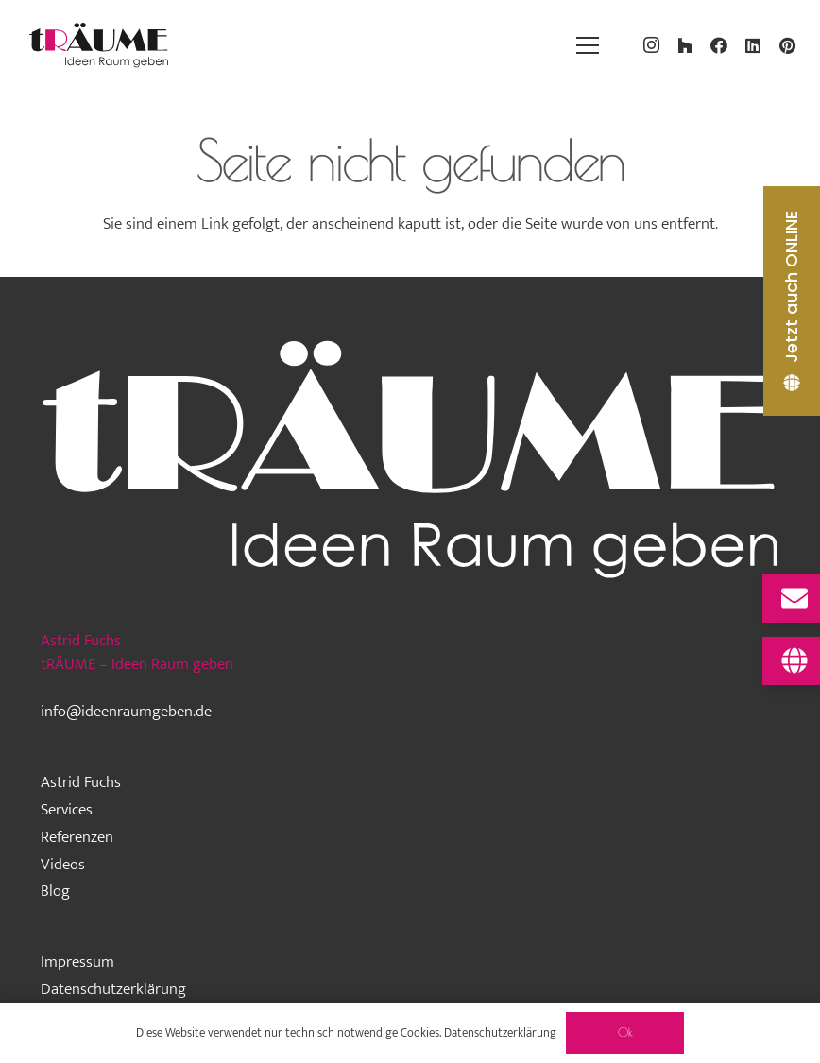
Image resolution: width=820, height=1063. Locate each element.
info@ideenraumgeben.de (126, 711)
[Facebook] (719, 45)
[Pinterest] (787, 45)
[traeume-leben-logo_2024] (99, 45)
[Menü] (587, 45)
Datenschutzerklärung (113, 989)
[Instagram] (651, 45)
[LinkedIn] (753, 45)
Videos (63, 864)
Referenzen (77, 837)
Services (67, 810)
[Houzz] (685, 45)
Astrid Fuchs (81, 782)
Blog (55, 891)
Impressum (77, 962)
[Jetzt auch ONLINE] (791, 301)
